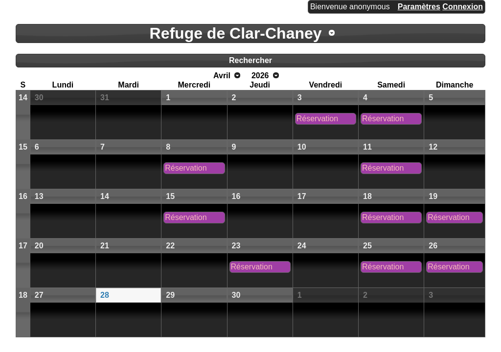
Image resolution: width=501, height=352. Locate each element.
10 (301, 147)
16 (23, 196)
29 (170, 295)
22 (170, 246)
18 (367, 196)
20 (39, 246)
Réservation (317, 118)
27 (39, 295)
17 (301, 196)
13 (39, 196)
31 (104, 97)
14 (23, 97)
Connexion (462, 6)
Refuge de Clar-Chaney (236, 33)
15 (23, 147)
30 (39, 97)
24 (301, 246)
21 (104, 246)
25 (367, 246)
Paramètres (419, 6)
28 (104, 295)
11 (367, 147)
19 (433, 196)
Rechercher (250, 60)
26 (433, 246)
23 (236, 246)
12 (433, 147)
